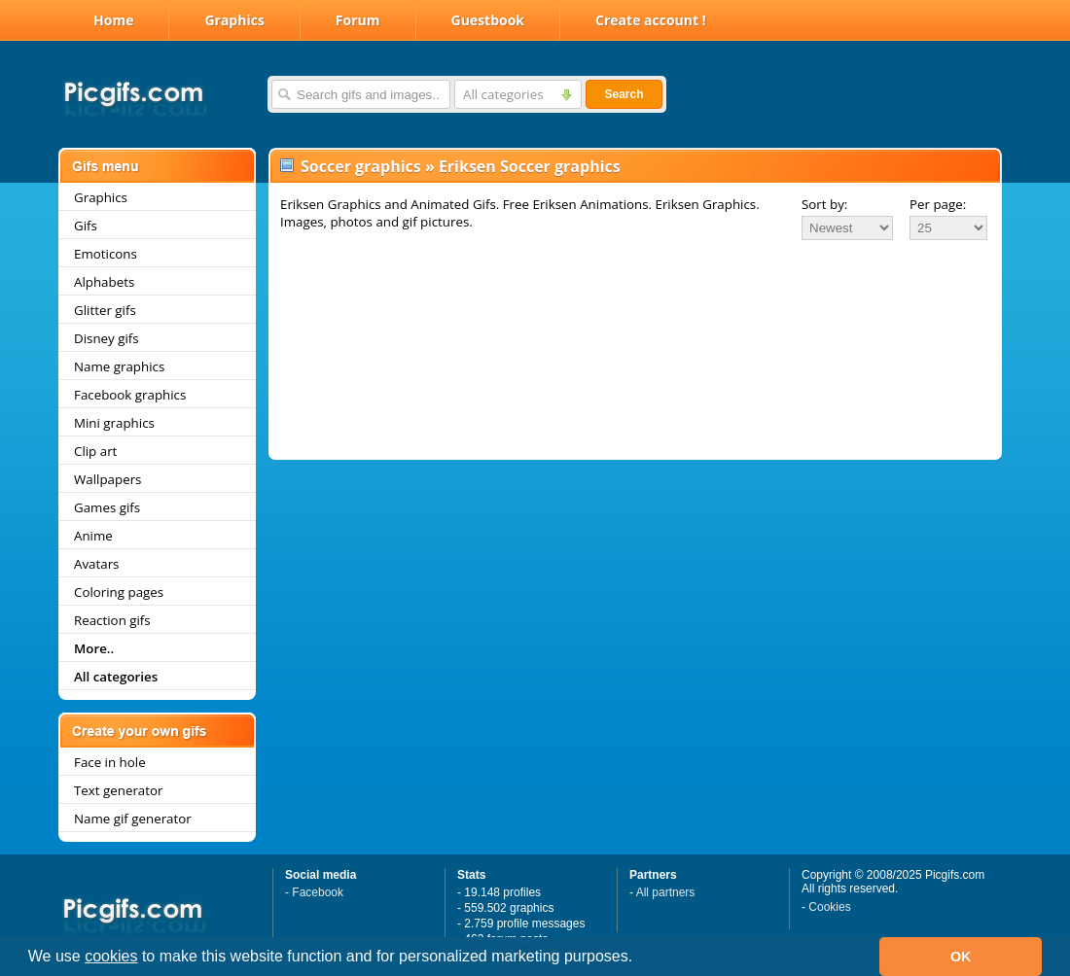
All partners (666, 892)
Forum (358, 20)
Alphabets (104, 282)
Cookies (829, 907)
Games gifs (107, 507)
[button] (640, 958)
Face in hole (110, 762)
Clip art (95, 451)
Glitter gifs (105, 310)
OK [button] (961, 956)
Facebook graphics (130, 394)
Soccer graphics (361, 166)
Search (623, 94)
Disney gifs (106, 338)
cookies (111, 956)
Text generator (118, 790)
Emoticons (105, 253)
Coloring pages (118, 592)
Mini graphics (114, 423)
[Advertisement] (635, 295)
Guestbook (488, 20)
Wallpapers (107, 479)
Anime (93, 535)
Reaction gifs (112, 620)
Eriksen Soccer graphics (530, 166)
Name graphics (119, 366)
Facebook (317, 892)
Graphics (234, 20)
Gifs (85, 225)
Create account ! (650, 20)
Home (113, 20)
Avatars (96, 564)
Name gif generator (133, 818)
